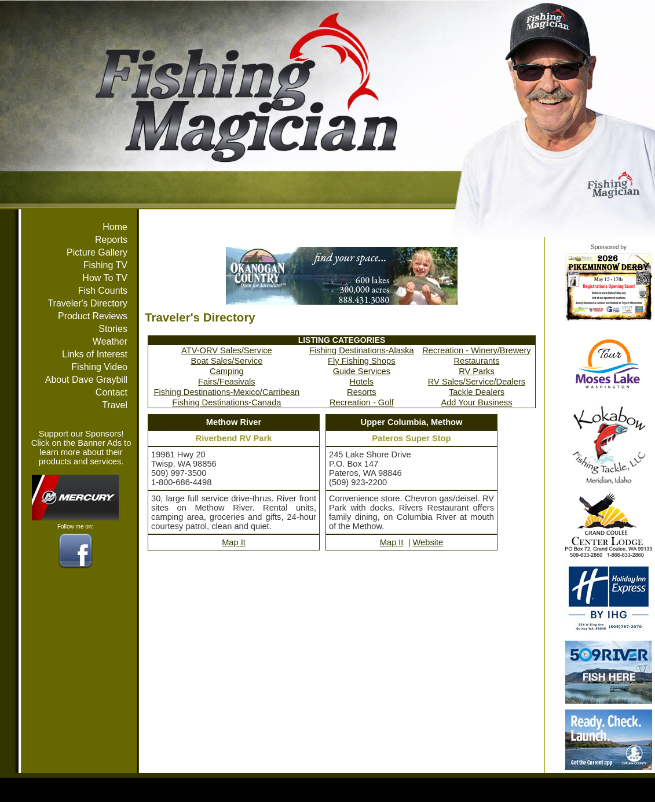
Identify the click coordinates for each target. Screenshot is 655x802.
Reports (111, 240)
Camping (227, 371)
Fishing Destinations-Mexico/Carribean (227, 392)
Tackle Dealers (476, 392)
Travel (114, 405)
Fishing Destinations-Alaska (361, 350)
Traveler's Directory (87, 303)
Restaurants (476, 360)
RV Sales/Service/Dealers (476, 381)
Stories (112, 329)
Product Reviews (92, 316)
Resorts (361, 392)
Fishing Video (99, 367)
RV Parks (477, 371)
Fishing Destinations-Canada (226, 402)
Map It (234, 542)
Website (428, 542)
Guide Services (361, 371)
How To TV (104, 278)
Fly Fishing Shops (361, 360)
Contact (111, 392)
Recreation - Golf (362, 402)
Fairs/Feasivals (226, 381)
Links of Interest (94, 354)
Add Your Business (476, 402)
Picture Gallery (97, 252)
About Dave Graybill (86, 380)
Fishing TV (105, 265)
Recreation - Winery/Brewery (476, 350)
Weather (110, 341)
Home (115, 227)
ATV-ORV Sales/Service (226, 350)
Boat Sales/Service (226, 360)
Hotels (362, 381)
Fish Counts (102, 290)
